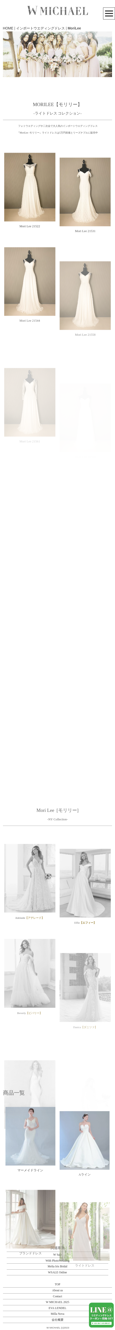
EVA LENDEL (57, 1308)
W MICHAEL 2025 (57, 1302)
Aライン (85, 1205)
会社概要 (58, 1320)
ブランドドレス (30, 1292)
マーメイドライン (30, 1194)
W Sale (57, 1254)
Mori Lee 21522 (29, 253)
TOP (57, 1284)
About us (57, 1290)
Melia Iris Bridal (57, 1266)
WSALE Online (57, 1272)
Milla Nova (57, 1314)
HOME (8, 28)
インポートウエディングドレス (40, 28)
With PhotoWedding (57, 1260)
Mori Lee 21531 (85, 266)
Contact (57, 1296)
